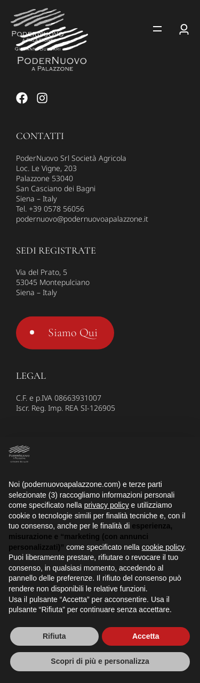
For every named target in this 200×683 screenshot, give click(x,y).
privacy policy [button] (106, 505)
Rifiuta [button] (54, 636)
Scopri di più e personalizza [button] (100, 661)
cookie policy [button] (163, 547)
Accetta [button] (145, 636)
